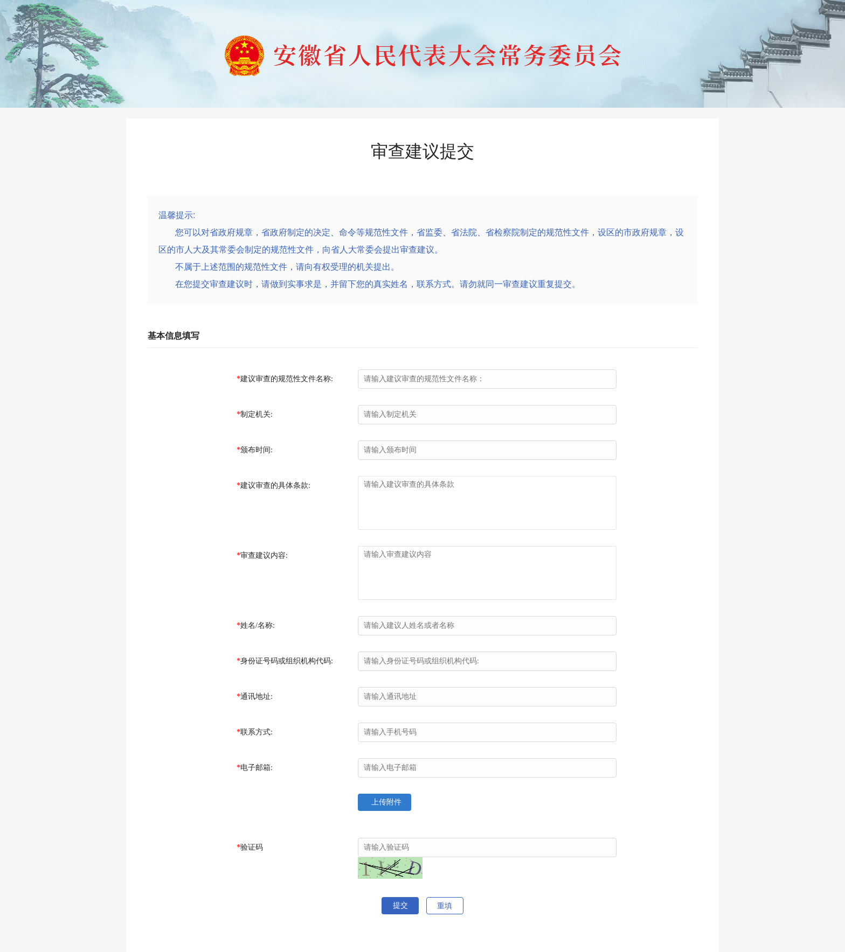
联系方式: (256, 732)
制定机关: (256, 414)
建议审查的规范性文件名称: (286, 379)
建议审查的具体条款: (275, 485)
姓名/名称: (257, 625)
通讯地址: (256, 696)
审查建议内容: (264, 555)
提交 (400, 905)
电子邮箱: (256, 768)
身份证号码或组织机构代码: (286, 661)
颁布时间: (256, 450)
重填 (444, 906)
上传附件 (385, 802)
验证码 (251, 847)
